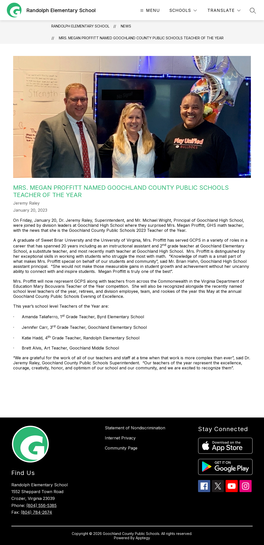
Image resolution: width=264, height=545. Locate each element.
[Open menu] (149, 10)
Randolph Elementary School (80, 26)
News (126, 26)
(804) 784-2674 (36, 512)
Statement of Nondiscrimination (135, 427)
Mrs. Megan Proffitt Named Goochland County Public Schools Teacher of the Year (141, 38)
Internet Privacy (120, 437)
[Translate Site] (224, 10)
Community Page (121, 448)
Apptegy (143, 538)
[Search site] (253, 11)
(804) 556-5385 (41, 505)
